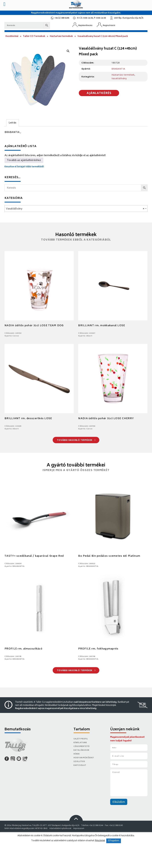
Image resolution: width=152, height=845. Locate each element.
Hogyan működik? (84, 757)
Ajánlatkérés (99, 93)
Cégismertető (82, 746)
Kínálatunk (80, 742)
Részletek (100, 841)
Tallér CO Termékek (34, 36)
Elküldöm (118, 802)
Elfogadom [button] (113, 841)
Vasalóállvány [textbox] (75, 209)
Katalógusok (81, 750)
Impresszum (78, 828)
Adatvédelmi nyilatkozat (60, 828)
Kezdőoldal (12, 36)
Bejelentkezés (85, 25)
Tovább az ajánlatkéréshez (24, 160)
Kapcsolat (80, 765)
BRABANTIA (118, 68)
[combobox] (76, 208)
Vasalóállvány (119, 78)
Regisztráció (109, 25)
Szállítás (79, 761)
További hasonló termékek (76, 440)
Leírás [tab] (12, 123)
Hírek (77, 754)
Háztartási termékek (61, 36)
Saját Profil (81, 739)
